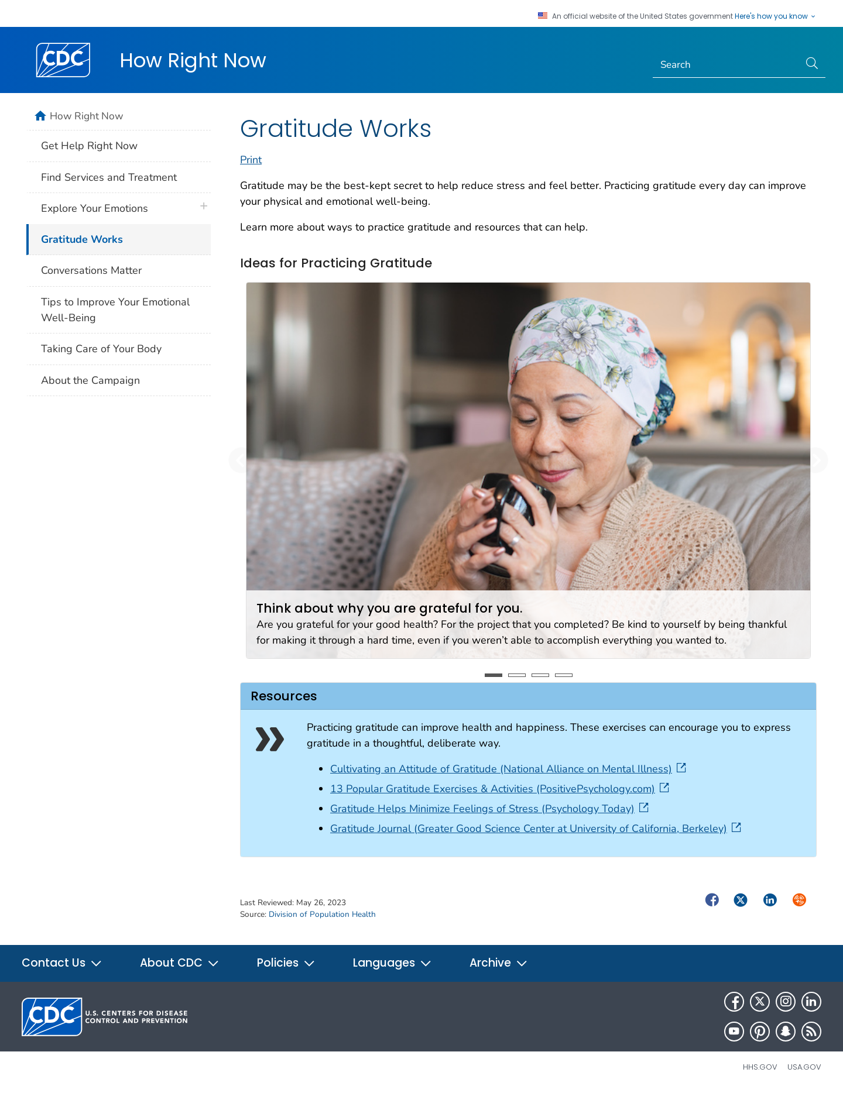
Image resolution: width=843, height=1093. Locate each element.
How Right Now (192, 60)
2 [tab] (517, 675)
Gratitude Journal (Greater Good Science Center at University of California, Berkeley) (536, 829)
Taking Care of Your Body (101, 349)
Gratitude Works (82, 239)
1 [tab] (493, 675)
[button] (241, 460)
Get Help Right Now (89, 146)
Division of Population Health (322, 914)
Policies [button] (286, 963)
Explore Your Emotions (94, 208)
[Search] (726, 65)
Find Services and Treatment (109, 177)
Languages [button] (392, 963)
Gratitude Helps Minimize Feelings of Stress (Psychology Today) (490, 809)
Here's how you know (776, 16)
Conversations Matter (91, 270)
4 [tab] (564, 675)
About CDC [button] (180, 963)
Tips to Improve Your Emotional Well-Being (115, 310)
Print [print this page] (251, 160)
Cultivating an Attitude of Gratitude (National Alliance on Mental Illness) (509, 769)
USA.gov (804, 1067)
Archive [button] (499, 963)
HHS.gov (760, 1067)
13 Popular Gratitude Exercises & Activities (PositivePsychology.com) (500, 789)
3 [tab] (540, 675)
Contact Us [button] (62, 963)
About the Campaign (90, 380)
